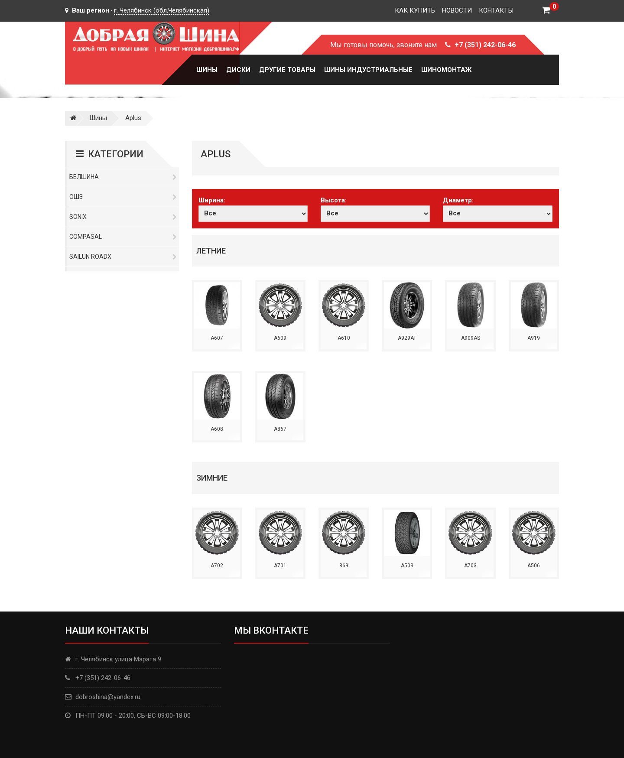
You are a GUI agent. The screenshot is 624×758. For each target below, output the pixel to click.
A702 (217, 566)
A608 (217, 429)
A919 (533, 338)
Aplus (133, 118)
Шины (207, 70)
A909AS (470, 338)
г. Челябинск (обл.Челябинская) (161, 10)
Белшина (123, 176)
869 (343, 566)
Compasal (123, 236)
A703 (470, 566)
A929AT (407, 338)
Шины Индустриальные (368, 70)
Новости (457, 10)
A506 (533, 566)
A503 (407, 566)
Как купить (415, 10)
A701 (280, 566)
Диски (238, 70)
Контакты (496, 10)
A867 (280, 429)
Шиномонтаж (446, 70)
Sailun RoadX (123, 256)
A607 (217, 338)
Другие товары (287, 70)
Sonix (123, 216)
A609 (280, 338)
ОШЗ (123, 196)
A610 (344, 338)
